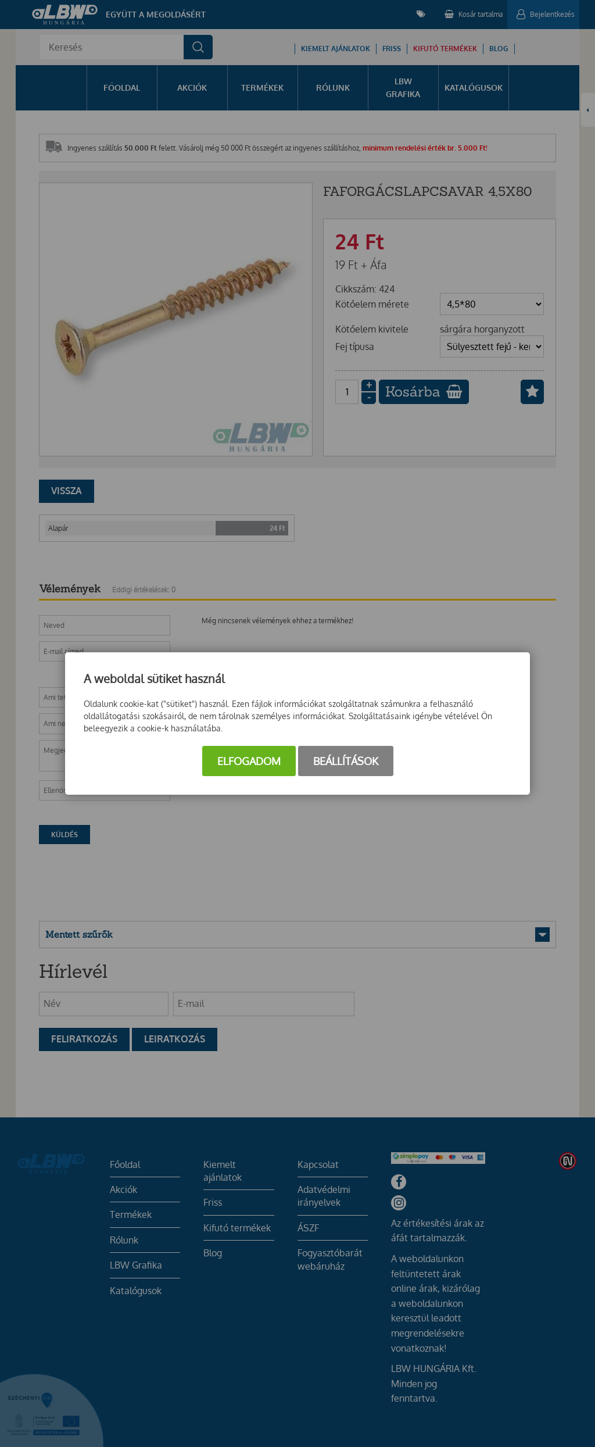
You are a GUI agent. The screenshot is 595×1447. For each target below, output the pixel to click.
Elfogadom (249, 761)
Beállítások (345, 761)
